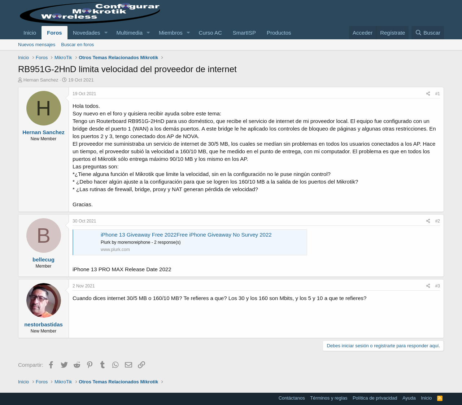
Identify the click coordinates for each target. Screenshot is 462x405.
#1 (437, 93)
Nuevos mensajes (36, 44)
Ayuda (409, 398)
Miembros (171, 33)
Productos (279, 33)
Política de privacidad (375, 398)
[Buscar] (427, 32)
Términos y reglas (328, 398)
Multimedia (129, 33)
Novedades (86, 33)
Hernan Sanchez (40, 80)
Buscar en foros (77, 44)
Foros (54, 33)
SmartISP (244, 33)
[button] (106, 32)
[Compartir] (428, 94)
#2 (437, 221)
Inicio (29, 33)
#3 (437, 286)
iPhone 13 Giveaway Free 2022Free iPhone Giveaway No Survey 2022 (186, 235)
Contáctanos (292, 398)
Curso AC (210, 33)
